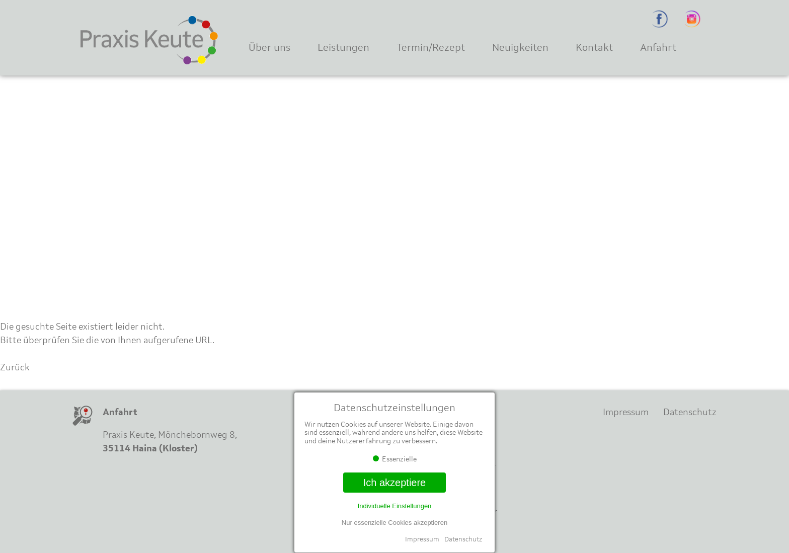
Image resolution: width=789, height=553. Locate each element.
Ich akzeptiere (394, 482)
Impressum (422, 539)
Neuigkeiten (520, 47)
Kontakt (594, 47)
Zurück (15, 367)
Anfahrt (658, 47)
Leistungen (343, 47)
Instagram (692, 19)
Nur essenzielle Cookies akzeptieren (394, 522)
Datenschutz (463, 539)
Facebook (660, 19)
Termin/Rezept (431, 47)
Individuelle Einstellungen (395, 506)
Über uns (269, 47)
